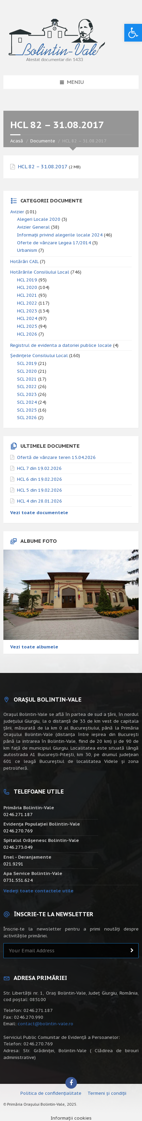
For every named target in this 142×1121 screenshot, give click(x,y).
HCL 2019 (27, 280)
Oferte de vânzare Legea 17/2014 (54, 243)
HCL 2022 (27, 303)
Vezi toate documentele (39, 513)
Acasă (16, 141)
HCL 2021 (27, 295)
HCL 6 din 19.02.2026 (39, 479)
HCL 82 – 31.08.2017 (42, 167)
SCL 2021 (27, 379)
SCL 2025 (27, 410)
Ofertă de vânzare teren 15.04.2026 (56, 457)
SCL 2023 (27, 394)
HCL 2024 (27, 318)
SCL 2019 (27, 363)
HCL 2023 (27, 311)
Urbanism (27, 250)
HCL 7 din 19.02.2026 (39, 468)
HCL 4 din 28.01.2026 (39, 501)
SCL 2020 (27, 371)
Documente (42, 141)
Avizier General (33, 227)
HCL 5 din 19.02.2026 (39, 490)
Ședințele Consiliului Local (39, 355)
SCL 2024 (27, 402)
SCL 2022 (27, 386)
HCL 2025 (27, 326)
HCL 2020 (27, 287)
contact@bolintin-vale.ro (45, 1024)
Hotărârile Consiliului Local (39, 272)
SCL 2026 (27, 417)
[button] (133, 33)
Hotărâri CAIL (24, 261)
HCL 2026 (27, 334)
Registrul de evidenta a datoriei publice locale (61, 345)
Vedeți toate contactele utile (38, 891)
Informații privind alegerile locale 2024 (59, 235)
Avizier (17, 212)
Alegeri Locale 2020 (38, 219)
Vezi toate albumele (34, 647)
